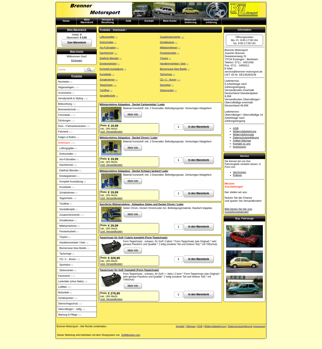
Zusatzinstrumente (71, 214)
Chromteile (66, 115)
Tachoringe (66, 253)
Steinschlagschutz (70, 303)
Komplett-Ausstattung (72, 181)
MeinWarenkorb (86, 21)
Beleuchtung (67, 104)
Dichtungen (66, 120)
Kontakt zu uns (242, 143)
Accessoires (66, 92)
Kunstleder (66, 187)
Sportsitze (66, 264)
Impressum (239, 146)
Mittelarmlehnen (69, 226)
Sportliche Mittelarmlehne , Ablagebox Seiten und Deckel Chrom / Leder (142, 204)
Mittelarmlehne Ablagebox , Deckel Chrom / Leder (129, 137)
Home (66, 21)
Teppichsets (67, 198)
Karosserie (66, 275)
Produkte (76, 76)
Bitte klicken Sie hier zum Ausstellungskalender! (238, 210)
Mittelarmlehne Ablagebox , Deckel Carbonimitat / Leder (132, 104)
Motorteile (65, 292)
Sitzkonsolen (67, 270)
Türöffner (65, 203)
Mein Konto (169, 21)
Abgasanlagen (68, 87)
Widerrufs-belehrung (190, 21)
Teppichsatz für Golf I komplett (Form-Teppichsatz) (129, 270)
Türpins (65, 237)
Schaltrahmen (68, 192)
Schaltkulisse (68, 220)
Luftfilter (64, 287)
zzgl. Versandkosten (111, 131)
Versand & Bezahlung (107, 21)
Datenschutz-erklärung (211, 21)
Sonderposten (68, 298)
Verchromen (239, 172)
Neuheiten (65, 81)
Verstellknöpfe (68, 209)
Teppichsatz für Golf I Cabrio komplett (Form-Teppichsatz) (133, 237)
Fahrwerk (65, 131)
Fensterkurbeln (69, 231)
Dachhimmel (68, 165)
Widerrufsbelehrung (244, 131)
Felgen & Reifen (68, 137)
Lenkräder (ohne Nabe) (73, 281)
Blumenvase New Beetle (74, 248)
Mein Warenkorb (76, 29)
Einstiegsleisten (69, 176)
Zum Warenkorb (76, 42)
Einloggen (76, 60)
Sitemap (190, 326)
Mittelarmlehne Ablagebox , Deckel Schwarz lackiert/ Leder (134, 171)
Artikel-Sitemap (242, 140)
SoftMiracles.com (130, 335)
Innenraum (66, 142)
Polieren (237, 175)
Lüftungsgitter (68, 148)
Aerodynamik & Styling (73, 98)
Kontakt (149, 21)
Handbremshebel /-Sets (73, 242)
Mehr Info (133, 114)
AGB (128, 21)
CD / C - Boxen (69, 259)
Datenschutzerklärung (246, 137)
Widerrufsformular (243, 134)
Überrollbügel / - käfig (71, 309)
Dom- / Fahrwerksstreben (74, 126)
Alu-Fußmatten (69, 159)
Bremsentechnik (69, 109)
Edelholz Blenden (70, 170)
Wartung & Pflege (70, 314)
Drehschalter (67, 153)
